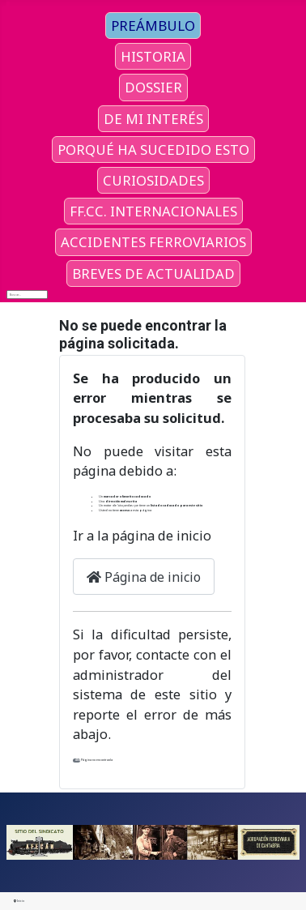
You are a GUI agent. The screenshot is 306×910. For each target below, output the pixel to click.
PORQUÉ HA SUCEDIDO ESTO (153, 149)
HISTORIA (153, 56)
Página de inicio (144, 577)
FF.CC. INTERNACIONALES (153, 211)
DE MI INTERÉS (153, 118)
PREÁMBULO (153, 25)
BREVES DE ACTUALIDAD (153, 273)
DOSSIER (153, 87)
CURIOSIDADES (153, 180)
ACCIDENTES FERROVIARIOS (153, 242)
